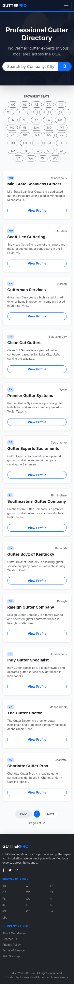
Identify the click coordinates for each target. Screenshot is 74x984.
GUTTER (14, 5)
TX (37, 150)
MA (60, 120)
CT (9, 112)
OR (37, 143)
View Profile (37, 210)
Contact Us (9, 939)
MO (49, 127)
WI (43, 158)
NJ (37, 135)
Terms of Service (13, 950)
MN (36, 127)
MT (62, 127)
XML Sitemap (11, 956)
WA (30, 158)
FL (20, 112)
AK (13, 104)
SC (61, 143)
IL (66, 112)
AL (25, 104)
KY (36, 120)
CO (61, 104)
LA (48, 120)
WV (55, 158)
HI (44, 112)
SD (13, 150)
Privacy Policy (11, 944)
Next (50, 814)
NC (12, 135)
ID (55, 112)
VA (61, 150)
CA (49, 104)
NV (49, 135)
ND (25, 135)
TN (25, 150)
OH (13, 143)
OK (25, 143)
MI (24, 127)
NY (62, 135)
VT (18, 158)
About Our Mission (14, 933)
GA (32, 112)
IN (12, 120)
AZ (36, 104)
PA (49, 143)
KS (24, 120)
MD (12, 127)
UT (49, 150)
